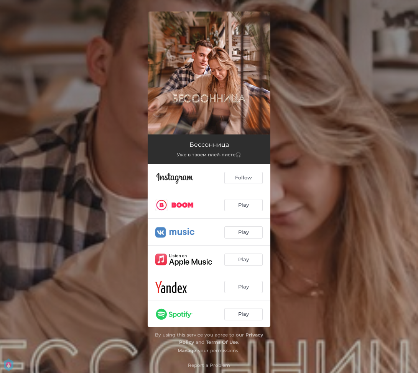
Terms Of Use (222, 342)
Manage (187, 350)
